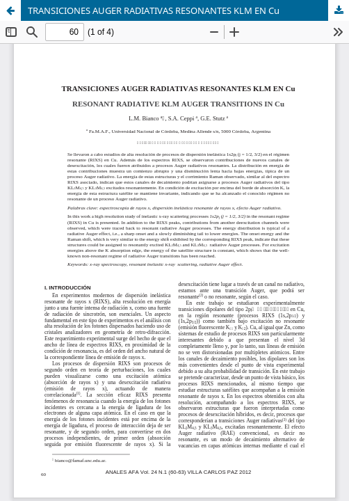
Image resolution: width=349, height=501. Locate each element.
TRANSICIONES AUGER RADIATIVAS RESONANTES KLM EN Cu (153, 10)
